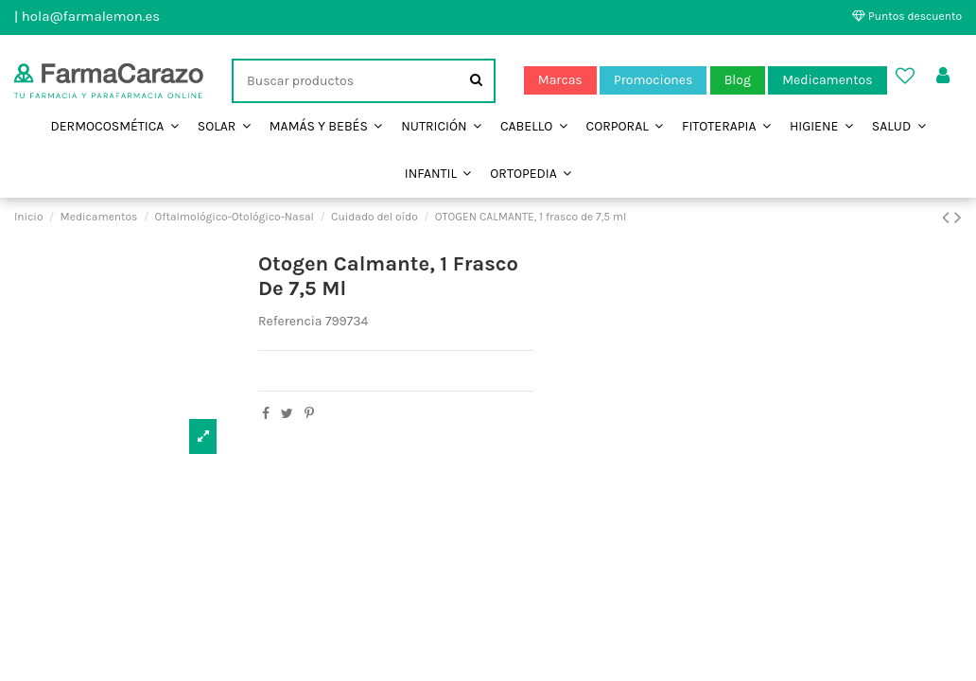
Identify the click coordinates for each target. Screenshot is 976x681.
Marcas (560, 80)
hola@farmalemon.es (91, 16)
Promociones (653, 80)
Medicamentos (827, 80)
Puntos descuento (907, 16)
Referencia (290, 321)
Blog (737, 80)
